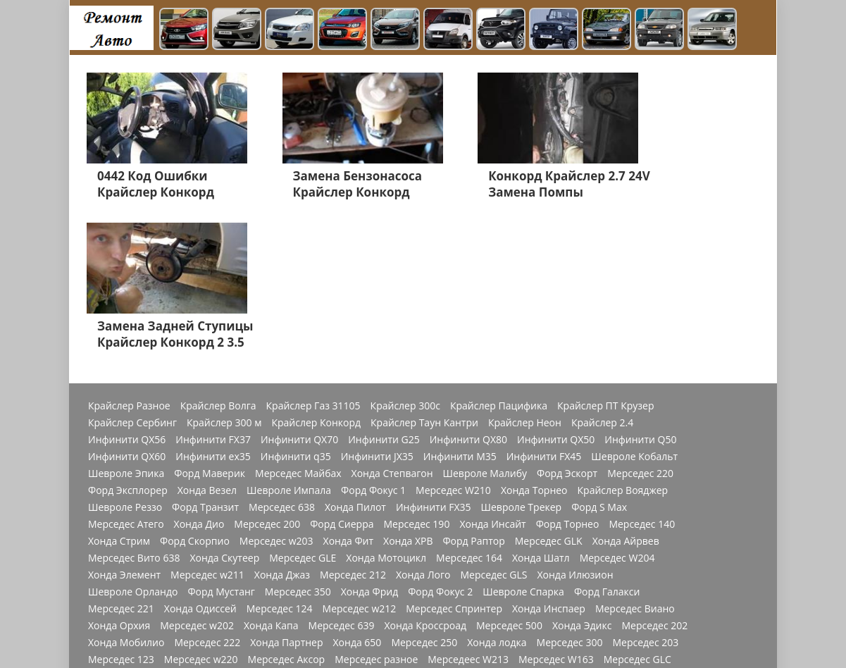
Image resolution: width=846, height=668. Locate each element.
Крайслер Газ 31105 (313, 261)
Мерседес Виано (635, 464)
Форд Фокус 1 (373, 346)
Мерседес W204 (617, 413)
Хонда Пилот (355, 362)
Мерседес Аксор (286, 515)
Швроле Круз (412, 565)
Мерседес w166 (210, 532)
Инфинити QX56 (127, 295)
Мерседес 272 (289, 532)
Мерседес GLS (493, 430)
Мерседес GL (268, 565)
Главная (204, 633)
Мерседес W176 (599, 532)
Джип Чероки (326, 582)
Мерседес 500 (509, 481)
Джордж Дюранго (547, 616)
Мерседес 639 (342, 481)
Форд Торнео (567, 379)
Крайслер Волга (218, 261)
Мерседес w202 (197, 481)
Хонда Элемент (124, 430)
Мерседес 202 (654, 481)
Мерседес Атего (126, 379)
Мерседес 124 (280, 464)
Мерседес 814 (365, 532)
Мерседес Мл (534, 548)
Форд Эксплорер (128, 346)
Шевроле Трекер (521, 362)
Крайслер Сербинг (132, 278)
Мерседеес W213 (468, 515)
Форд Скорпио (195, 396)
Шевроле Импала (289, 346)
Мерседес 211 (191, 582)
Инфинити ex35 (213, 312)
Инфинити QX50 (556, 295)
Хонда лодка (496, 498)
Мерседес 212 (353, 430)
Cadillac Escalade (638, 616)
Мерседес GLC (637, 515)
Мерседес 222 (207, 498)
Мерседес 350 (298, 447)
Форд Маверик (209, 329)
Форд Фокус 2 (440, 447)
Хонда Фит (348, 396)
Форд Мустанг (220, 447)
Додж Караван (561, 582)
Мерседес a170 (208, 548)
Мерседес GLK (549, 396)
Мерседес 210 (121, 599)
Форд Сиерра (341, 379)
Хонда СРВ (260, 582)
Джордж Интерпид (450, 616)
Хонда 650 (357, 498)
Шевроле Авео (453, 599)
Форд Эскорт (567, 329)
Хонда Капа (271, 481)
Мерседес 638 (282, 362)
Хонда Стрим (119, 396)
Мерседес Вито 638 (134, 413)
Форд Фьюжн (196, 565)
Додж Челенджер (197, 616)
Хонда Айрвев (625, 396)
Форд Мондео (121, 565)
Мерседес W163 (556, 515)
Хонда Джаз (282, 430)
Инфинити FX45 (544, 312)
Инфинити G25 (384, 295)
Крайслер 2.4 (602, 278)
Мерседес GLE (302, 413)
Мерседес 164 (469, 413)
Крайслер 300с (405, 261)
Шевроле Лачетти (131, 633)
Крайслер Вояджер (623, 346)
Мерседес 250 (424, 498)
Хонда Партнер (286, 498)
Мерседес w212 (360, 464)
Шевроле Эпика (126, 329)
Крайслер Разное (129, 261)
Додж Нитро (117, 616)
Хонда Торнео (534, 346)
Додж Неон (275, 616)
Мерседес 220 (640, 329)
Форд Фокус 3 (638, 582)
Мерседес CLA (442, 532)
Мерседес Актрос (451, 548)
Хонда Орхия (119, 481)
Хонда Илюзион (575, 430)
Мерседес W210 (453, 346)
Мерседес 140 (642, 379)
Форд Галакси (607, 447)
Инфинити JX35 (377, 312)
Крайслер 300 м (224, 278)
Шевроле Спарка (523, 447)
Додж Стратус (531, 599)
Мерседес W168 (125, 532)
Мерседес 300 (570, 498)
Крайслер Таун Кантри (424, 278)
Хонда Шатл (541, 413)
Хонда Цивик (340, 565)
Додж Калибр (271, 599)
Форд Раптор (473, 396)
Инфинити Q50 (640, 295)
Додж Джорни (606, 599)
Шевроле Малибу (485, 329)
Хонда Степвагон (392, 329)
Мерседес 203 (645, 498)
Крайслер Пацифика (498, 261)
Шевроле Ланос (407, 582)
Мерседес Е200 (645, 565)
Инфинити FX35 (433, 362)
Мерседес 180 (368, 548)
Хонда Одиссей (200, 464)
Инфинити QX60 (127, 312)
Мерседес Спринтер (454, 464)
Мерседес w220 (201, 515)
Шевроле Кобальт (634, 312)
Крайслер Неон (524, 278)
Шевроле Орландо (133, 447)
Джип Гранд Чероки (361, 599)
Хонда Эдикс (582, 481)
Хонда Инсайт (492, 379)
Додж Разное (486, 582)
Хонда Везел (207, 346)
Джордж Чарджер (353, 616)
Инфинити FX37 (213, 295)
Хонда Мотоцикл (386, 413)
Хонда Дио (199, 379)
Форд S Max (599, 362)
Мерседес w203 (276, 396)
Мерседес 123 (121, 515)
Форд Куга (575, 565)
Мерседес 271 (518, 532)
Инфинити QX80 (468, 295)
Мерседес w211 (207, 430)
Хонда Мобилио (126, 498)
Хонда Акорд (118, 582)
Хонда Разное (197, 599)
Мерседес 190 (417, 379)
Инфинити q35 (296, 312)
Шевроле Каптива (497, 565)
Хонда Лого (423, 430)
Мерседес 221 (121, 464)
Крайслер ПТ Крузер (605, 261)
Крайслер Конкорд (316, 278)
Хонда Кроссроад (425, 481)
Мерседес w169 (125, 548)
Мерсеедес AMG (614, 548)
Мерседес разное (376, 515)
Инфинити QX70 (299, 295)
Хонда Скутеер (224, 413)
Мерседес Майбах (298, 329)
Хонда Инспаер (548, 464)
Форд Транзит (205, 362)
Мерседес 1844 (289, 548)
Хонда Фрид (370, 447)
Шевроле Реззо (125, 362)
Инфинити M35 (460, 312)
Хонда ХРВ (408, 396)
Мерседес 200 (267, 379)
